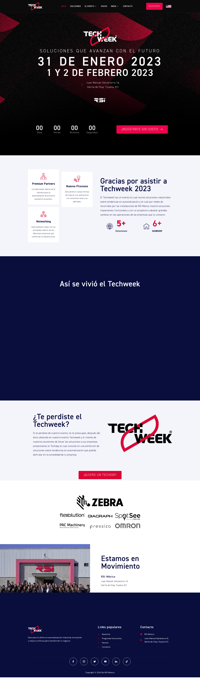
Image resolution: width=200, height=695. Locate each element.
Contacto (127, 6)
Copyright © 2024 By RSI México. (100, 672)
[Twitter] (94, 661)
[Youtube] (105, 661)
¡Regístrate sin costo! (142, 129)
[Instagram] (84, 661)
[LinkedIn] (116, 661)
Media (114, 6)
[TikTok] (127, 661)
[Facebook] (73, 661)
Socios (104, 6)
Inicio (63, 6)
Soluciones (75, 6)
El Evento (90, 6)
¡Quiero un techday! (100, 475)
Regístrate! (154, 6)
